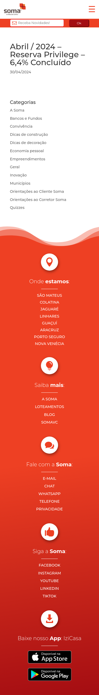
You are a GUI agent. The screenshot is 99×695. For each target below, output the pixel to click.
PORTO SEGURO (49, 336)
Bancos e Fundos (26, 118)
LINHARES (49, 316)
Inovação (18, 175)
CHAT (49, 486)
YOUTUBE (49, 580)
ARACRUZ (49, 330)
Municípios (20, 183)
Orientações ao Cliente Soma (37, 191)
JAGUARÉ (49, 309)
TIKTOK (49, 596)
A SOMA (49, 399)
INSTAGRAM (49, 573)
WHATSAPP (50, 493)
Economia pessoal (27, 150)
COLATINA (49, 302)
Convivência (21, 126)
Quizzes (17, 207)
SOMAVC (49, 422)
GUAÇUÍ (49, 323)
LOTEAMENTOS (49, 406)
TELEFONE (49, 501)
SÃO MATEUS (49, 295)
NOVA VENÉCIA (49, 343)
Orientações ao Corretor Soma (38, 199)
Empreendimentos (27, 159)
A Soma (17, 110)
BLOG (49, 414)
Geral (15, 167)
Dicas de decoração (28, 142)
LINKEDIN (49, 588)
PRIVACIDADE (49, 509)
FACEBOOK (49, 565)
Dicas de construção (29, 134)
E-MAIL (49, 478)
